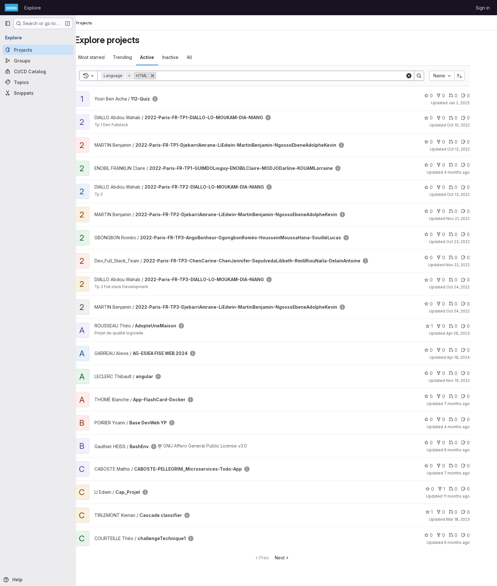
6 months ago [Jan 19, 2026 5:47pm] (471, 542)
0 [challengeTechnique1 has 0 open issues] (480, 535)
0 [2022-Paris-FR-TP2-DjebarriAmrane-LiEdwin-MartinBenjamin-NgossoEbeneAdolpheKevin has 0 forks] (455, 211)
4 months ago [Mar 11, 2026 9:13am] (471, 426)
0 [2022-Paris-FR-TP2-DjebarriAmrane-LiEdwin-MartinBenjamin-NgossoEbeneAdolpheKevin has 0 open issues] (480, 211)
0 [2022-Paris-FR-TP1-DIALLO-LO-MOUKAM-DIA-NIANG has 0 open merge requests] (467, 117)
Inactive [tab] (185, 57)
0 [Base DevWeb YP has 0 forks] (455, 419)
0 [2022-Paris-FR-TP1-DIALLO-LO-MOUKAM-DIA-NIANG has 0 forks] (455, 117)
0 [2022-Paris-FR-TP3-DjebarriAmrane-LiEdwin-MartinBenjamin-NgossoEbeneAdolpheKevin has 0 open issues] (480, 303)
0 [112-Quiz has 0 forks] (455, 95)
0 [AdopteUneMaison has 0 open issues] (480, 326)
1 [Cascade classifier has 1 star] (443, 512)
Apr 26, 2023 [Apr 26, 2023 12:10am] (472, 333)
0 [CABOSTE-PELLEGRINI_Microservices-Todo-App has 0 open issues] (480, 465)
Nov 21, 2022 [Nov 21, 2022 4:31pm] (472, 218)
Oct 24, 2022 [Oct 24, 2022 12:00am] (472, 311)
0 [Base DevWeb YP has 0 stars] (443, 419)
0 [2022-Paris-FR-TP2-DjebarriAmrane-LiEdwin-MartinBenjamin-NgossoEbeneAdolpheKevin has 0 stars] (443, 211)
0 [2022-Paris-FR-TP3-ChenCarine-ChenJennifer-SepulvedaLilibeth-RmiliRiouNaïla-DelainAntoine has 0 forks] (455, 257)
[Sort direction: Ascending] (474, 76)
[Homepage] (11, 8)
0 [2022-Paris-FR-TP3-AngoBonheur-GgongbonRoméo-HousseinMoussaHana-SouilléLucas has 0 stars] (443, 234)
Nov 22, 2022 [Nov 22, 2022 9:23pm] (472, 264)
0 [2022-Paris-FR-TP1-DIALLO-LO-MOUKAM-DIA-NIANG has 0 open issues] (480, 117)
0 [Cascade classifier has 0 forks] (455, 512)
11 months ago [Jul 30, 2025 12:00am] (471, 496)
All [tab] (204, 57)
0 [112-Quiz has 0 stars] (443, 95)
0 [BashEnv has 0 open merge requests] (467, 442)
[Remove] (167, 76)
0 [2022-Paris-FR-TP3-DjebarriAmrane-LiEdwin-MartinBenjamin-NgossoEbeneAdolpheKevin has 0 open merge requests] (467, 303)
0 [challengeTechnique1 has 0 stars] (443, 535)
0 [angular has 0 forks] (455, 373)
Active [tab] (162, 57)
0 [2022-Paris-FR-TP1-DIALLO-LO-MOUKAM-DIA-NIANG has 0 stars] (443, 117)
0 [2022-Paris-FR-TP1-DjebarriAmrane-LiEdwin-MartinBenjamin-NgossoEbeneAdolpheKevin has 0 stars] (443, 142)
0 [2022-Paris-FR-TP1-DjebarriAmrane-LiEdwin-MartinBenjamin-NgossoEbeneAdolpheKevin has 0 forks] (455, 142)
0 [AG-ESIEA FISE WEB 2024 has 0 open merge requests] (467, 350)
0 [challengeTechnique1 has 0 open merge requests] (467, 535)
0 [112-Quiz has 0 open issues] (480, 95)
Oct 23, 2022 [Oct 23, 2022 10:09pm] (472, 241)
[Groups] (38, 60)
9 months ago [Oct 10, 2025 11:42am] (471, 450)
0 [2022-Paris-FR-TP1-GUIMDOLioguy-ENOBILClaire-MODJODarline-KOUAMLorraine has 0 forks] (455, 165)
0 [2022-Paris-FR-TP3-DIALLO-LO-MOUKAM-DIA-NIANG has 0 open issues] (480, 279)
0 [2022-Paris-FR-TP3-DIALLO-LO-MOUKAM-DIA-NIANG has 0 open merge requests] (467, 279)
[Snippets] (38, 93)
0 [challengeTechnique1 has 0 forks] (455, 535)
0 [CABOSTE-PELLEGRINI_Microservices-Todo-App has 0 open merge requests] (467, 465)
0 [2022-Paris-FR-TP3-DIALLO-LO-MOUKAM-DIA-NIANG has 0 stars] (443, 279)
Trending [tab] (136, 57)
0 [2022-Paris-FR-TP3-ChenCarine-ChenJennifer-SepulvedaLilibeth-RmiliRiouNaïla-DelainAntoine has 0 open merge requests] (467, 257)
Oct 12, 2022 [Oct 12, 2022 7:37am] (473, 149)
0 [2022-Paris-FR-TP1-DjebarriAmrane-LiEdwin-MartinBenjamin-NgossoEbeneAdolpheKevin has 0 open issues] (480, 142)
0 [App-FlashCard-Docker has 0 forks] (455, 396)
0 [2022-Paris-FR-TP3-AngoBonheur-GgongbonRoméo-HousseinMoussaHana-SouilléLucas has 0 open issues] (480, 234)
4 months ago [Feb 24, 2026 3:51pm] (471, 172)
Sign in (483, 7)
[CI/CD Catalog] (38, 71)
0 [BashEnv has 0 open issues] (480, 442)
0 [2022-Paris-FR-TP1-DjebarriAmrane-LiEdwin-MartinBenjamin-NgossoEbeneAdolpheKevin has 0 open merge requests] (467, 142)
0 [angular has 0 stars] (443, 373)
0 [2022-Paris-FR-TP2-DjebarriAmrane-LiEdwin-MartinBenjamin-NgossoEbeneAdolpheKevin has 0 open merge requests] (467, 211)
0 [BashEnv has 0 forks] (455, 442)
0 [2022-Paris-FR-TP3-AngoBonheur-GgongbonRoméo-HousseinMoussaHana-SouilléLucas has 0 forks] (455, 234)
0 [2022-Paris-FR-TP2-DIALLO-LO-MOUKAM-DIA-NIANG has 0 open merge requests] (467, 187)
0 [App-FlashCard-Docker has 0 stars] (443, 396)
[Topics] (38, 82)
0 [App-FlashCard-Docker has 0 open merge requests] (467, 396)
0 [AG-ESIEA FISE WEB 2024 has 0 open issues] (480, 350)
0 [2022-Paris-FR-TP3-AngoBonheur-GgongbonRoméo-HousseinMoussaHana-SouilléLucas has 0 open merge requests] (467, 234)
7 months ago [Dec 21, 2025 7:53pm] (471, 473)
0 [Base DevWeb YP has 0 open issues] (480, 419)
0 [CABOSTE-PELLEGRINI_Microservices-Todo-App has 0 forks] (455, 465)
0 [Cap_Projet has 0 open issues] (480, 489)
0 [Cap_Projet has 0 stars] (444, 489)
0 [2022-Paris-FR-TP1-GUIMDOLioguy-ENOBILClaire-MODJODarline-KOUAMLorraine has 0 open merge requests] (467, 165)
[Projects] (38, 50)
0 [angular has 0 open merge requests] (467, 373)
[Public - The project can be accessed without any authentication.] (169, 98)
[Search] (295, 76)
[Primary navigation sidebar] (8, 23)
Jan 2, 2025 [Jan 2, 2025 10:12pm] (473, 102)
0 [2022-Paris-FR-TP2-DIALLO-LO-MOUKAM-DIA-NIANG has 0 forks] (455, 187)
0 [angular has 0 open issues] (480, 373)
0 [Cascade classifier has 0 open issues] (480, 512)
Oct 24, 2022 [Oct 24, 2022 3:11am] (472, 287)
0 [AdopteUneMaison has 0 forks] (455, 326)
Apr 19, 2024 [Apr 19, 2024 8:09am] (473, 357)
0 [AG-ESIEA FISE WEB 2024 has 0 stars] (443, 350)
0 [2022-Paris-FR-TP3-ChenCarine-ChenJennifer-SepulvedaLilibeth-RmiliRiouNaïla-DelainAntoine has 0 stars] (443, 257)
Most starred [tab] (106, 57)
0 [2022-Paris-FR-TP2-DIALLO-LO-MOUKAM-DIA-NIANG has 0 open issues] (480, 187)
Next (296, 557)
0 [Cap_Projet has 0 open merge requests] (467, 489)
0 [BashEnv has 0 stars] (443, 442)
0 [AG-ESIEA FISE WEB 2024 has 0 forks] (455, 350)
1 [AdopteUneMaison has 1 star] (443, 326)
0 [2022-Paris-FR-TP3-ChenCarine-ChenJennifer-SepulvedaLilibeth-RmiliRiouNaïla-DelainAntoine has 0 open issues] (480, 257)
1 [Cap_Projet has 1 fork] (456, 489)
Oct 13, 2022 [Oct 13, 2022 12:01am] (473, 194)
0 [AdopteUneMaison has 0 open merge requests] (467, 326)
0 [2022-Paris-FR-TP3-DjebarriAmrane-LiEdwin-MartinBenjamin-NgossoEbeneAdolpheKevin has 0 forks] (455, 303)
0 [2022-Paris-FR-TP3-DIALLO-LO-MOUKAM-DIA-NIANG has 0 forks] (455, 279)
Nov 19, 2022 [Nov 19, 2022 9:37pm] (472, 380)
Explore (32, 7)
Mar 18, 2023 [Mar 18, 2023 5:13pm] (472, 519)
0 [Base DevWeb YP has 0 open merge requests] (467, 419)
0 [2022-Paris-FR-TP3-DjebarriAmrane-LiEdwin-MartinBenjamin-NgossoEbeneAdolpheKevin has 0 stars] (443, 303)
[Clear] (423, 76)
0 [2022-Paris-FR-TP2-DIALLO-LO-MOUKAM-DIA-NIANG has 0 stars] (443, 187)
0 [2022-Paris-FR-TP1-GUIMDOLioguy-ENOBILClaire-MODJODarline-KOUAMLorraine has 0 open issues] (480, 165)
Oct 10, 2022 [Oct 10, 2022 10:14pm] (473, 125)
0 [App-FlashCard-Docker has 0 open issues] (480, 396)
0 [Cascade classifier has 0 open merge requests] (467, 512)
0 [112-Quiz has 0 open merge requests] (467, 95)
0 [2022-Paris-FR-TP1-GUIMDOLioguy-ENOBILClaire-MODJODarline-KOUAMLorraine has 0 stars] (443, 165)
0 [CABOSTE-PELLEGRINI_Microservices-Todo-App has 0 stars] (443, 465)
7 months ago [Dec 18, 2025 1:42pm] (471, 403)
